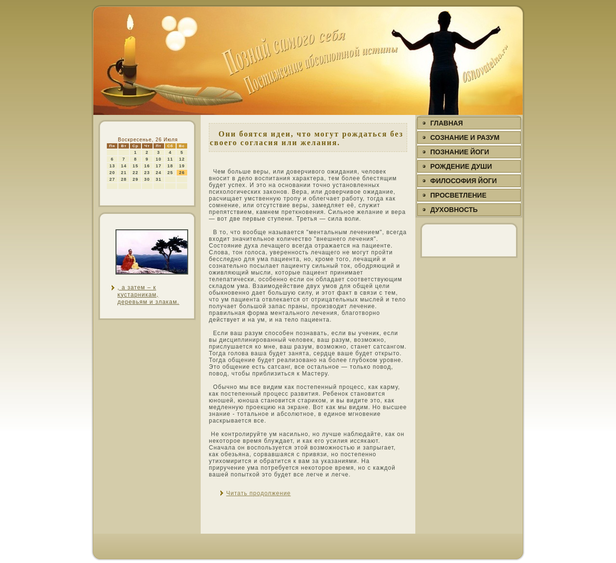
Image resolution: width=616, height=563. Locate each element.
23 (147, 172)
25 (170, 172)
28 (124, 179)
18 (170, 165)
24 (159, 172)
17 (159, 165)
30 (147, 179)
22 (135, 172)
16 (147, 165)
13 (112, 165)
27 (112, 179)
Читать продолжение (258, 493)
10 (159, 159)
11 (170, 159)
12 (182, 159)
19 (182, 165)
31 (159, 179)
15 (135, 165)
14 (124, 165)
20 (112, 172)
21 (124, 172)
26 (182, 172)
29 (135, 179)
